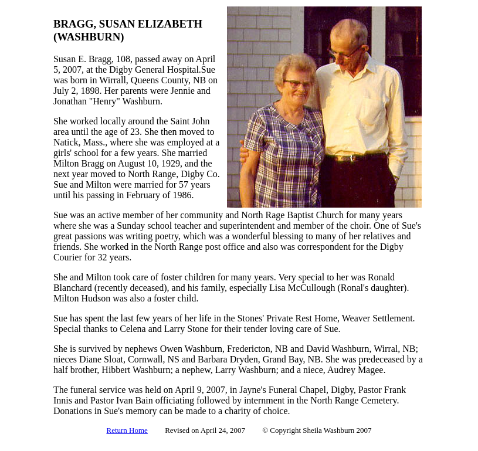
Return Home (126, 430)
